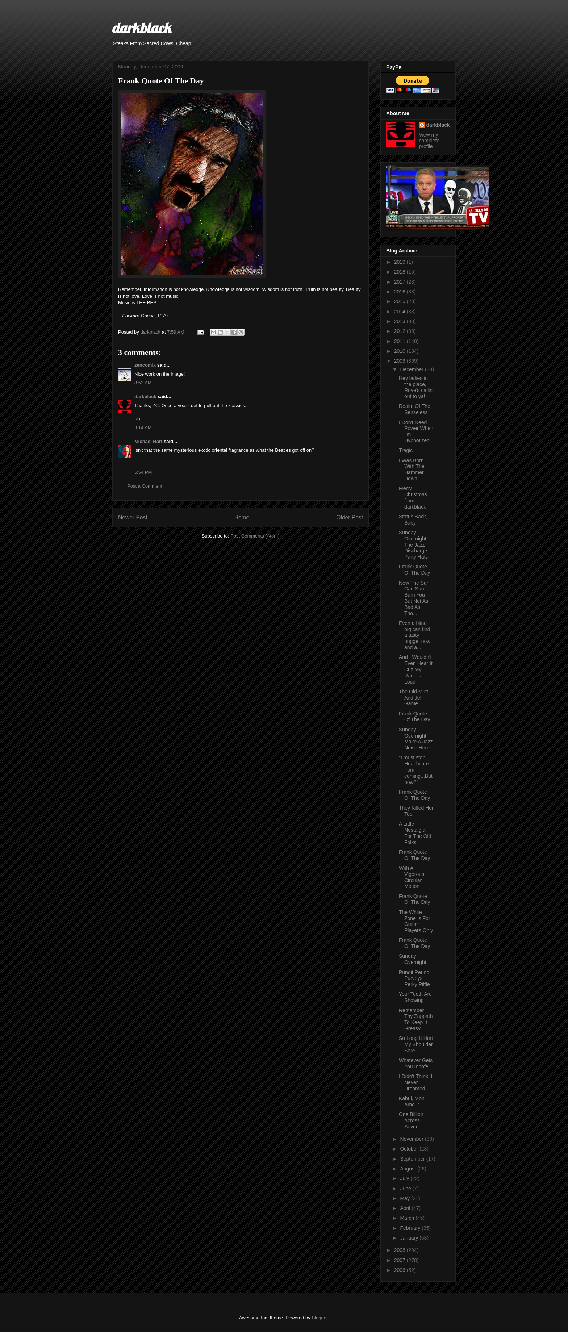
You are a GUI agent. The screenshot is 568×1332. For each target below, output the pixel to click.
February (411, 1228)
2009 (400, 361)
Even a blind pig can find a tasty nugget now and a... (414, 635)
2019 (400, 262)
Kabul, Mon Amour (412, 1101)
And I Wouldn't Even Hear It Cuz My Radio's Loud (416, 669)
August (408, 1169)
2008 (400, 1250)
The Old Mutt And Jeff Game (413, 698)
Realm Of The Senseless (414, 409)
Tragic (406, 450)
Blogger (319, 1317)
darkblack (141, 28)
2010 (400, 351)
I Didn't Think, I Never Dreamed (416, 1082)
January (409, 1238)
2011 (400, 341)
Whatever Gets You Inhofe (416, 1063)
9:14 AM (143, 427)
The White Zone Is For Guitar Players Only (416, 921)
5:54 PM (143, 472)
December (412, 369)
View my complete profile (429, 140)
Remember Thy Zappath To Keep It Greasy (416, 1019)
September (413, 1159)
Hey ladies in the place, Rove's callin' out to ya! (416, 387)
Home (242, 517)
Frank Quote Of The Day (414, 570)
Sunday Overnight (412, 959)
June (406, 1188)
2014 (400, 311)
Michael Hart (148, 441)
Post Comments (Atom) (254, 536)
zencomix (145, 365)
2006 (400, 1270)
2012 (400, 331)
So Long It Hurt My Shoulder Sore (416, 1044)
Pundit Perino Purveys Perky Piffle (414, 978)
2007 (400, 1260)
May (405, 1198)
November (412, 1139)
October (409, 1149)
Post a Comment (144, 486)
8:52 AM (143, 382)
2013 (400, 321)
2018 (400, 272)
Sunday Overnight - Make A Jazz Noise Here (416, 739)
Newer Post (132, 517)
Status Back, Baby (413, 520)
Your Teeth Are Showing (415, 997)
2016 (400, 292)
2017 (400, 282)
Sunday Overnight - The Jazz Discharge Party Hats (414, 545)
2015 (400, 301)
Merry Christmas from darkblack (413, 497)
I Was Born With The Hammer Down (412, 469)
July (405, 1178)
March (407, 1218)
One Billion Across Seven (411, 1120)
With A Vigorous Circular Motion (411, 877)
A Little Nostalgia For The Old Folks (415, 833)
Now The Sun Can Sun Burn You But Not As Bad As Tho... (414, 598)
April (406, 1208)
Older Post (349, 517)
